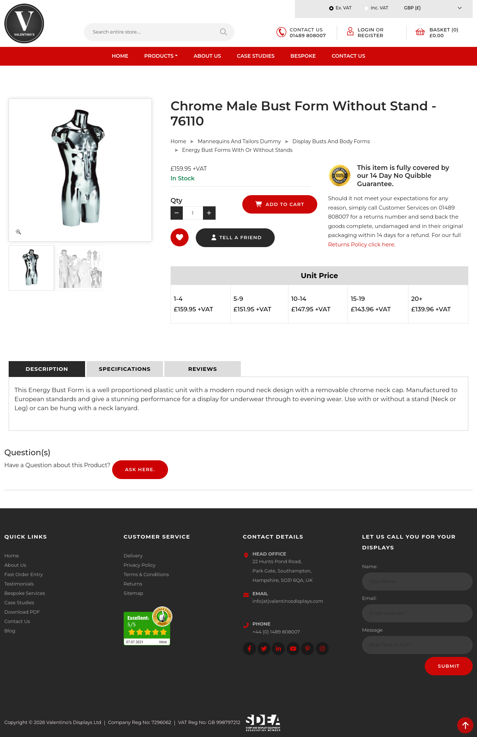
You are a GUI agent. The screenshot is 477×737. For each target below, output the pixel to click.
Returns (133, 584)
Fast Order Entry (23, 574)
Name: (369, 566)
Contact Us (348, 56)
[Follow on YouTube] (293, 648)
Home (120, 56)
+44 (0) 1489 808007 (276, 632)
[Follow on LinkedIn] (278, 648)
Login (366, 29)
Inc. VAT (379, 7)
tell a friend (236, 237)
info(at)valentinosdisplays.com (287, 601)
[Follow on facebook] (249, 648)
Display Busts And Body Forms (331, 141)
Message (372, 630)
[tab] (47, 369)
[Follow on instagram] (322, 648)
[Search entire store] (224, 32)
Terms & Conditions (146, 574)
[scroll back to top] (465, 725)
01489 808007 (308, 35)
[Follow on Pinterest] (307, 648)
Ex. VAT (344, 7)
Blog (9, 630)
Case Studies (256, 56)
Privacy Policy (139, 565)
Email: (369, 598)
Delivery (133, 555)
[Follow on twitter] (263, 648)
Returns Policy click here (361, 244)
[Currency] (435, 7)
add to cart (280, 204)
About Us (207, 56)
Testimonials (19, 584)
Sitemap (133, 593)
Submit (449, 666)
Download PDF (22, 612)
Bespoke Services (24, 593)
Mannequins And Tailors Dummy (239, 141)
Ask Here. (140, 469)
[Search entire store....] (149, 32)
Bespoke (303, 56)
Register (370, 35)
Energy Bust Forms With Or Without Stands (237, 150)
